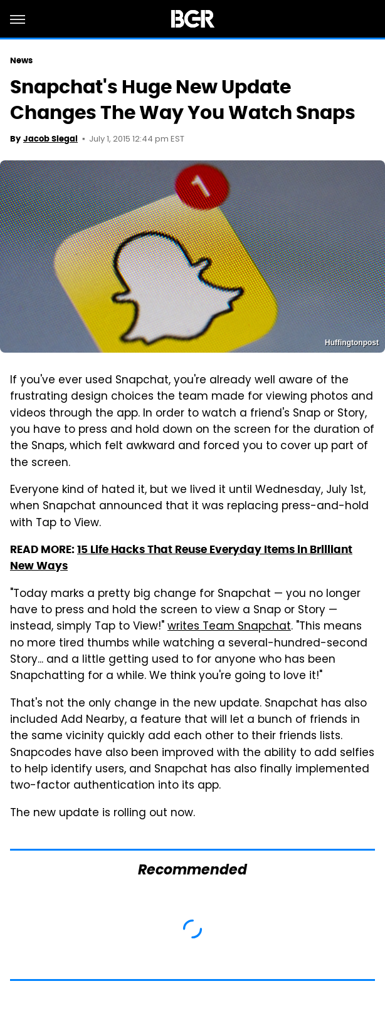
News (21, 60)
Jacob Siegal (50, 138)
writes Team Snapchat (229, 627)
